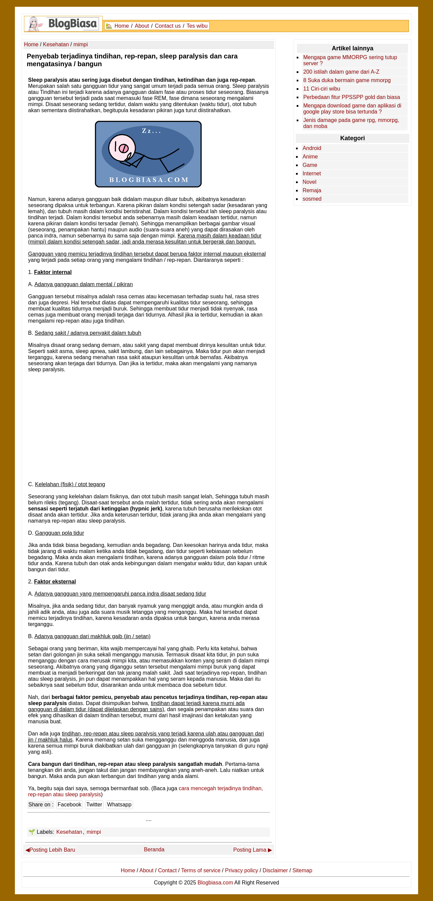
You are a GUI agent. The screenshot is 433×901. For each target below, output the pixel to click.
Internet (311, 173)
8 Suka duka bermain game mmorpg (347, 80)
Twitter (94, 804)
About (142, 26)
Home (121, 26)
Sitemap (302, 870)
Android (311, 148)
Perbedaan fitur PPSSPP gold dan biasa (351, 97)
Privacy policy (241, 870)
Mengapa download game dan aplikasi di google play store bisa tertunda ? (352, 109)
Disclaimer (275, 870)
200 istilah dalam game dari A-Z (341, 72)
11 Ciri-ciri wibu (321, 89)
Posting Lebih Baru (52, 850)
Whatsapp (119, 804)
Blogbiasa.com (215, 882)
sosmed (311, 199)
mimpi (94, 832)
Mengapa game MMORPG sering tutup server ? (350, 60)
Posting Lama (250, 850)
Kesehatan (69, 832)
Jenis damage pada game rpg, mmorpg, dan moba (351, 123)
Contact (167, 870)
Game (309, 165)
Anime (310, 156)
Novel (309, 182)
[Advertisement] (148, 429)
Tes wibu (196, 26)
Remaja (311, 190)
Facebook (69, 804)
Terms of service (200, 870)
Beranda (154, 849)
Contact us (168, 26)
